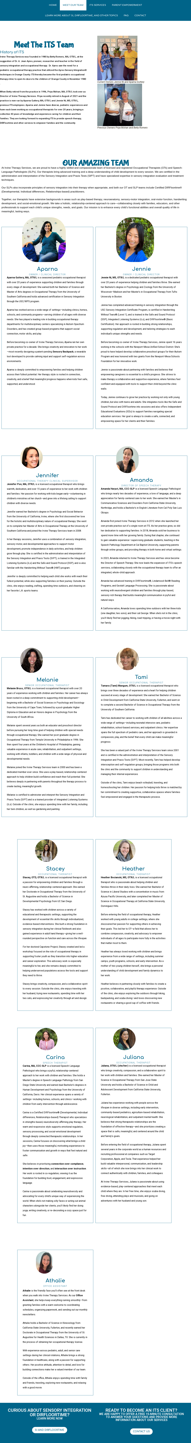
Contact (140, 15)
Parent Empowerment (127, 5)
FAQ (126, 15)
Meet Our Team (73, 5)
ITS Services (97, 5)
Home (53, 5)
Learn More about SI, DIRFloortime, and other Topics (81, 15)
